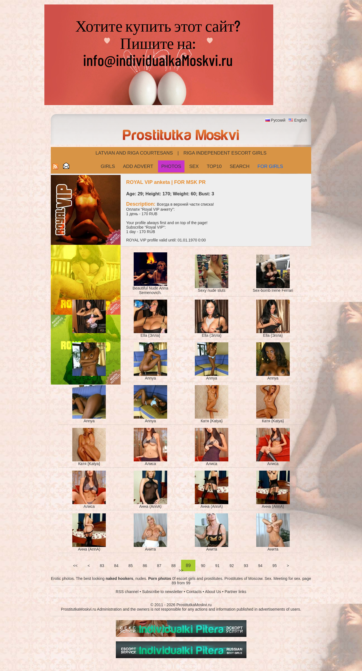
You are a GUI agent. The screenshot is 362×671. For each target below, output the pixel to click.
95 (274, 565)
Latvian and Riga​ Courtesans (134, 153)
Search (240, 166)
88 (173, 565)
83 (102, 565)
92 (231, 565)
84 (116, 565)
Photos (171, 166)
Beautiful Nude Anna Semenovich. (150, 290)
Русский (278, 120)
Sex (194, 166)
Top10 (214, 166)
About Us (213, 591)
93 (246, 565)
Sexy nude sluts (212, 290)
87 (159, 565)
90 (203, 565)
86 (145, 565)
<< (75, 565)
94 (260, 565)
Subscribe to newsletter (162, 591)
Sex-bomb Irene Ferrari (273, 290)
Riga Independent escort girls (225, 153)
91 (217, 565)
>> (181, 570)
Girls (108, 166)
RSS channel (127, 591)
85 (130, 565)
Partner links (235, 591)
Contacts (194, 591)
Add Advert (138, 166)
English (300, 120)
